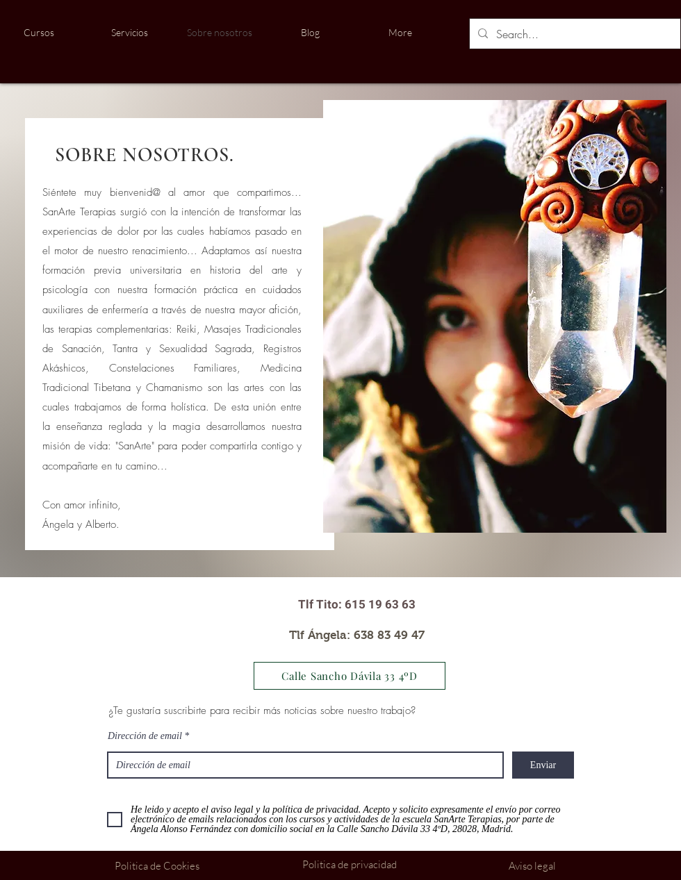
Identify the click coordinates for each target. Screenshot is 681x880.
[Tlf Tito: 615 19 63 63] (357, 604)
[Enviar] (543, 765)
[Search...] (573, 34)
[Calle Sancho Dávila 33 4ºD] (349, 676)
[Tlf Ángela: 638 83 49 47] (356, 635)
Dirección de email (145, 736)
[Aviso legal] (532, 866)
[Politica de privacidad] (349, 865)
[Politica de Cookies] (157, 866)
